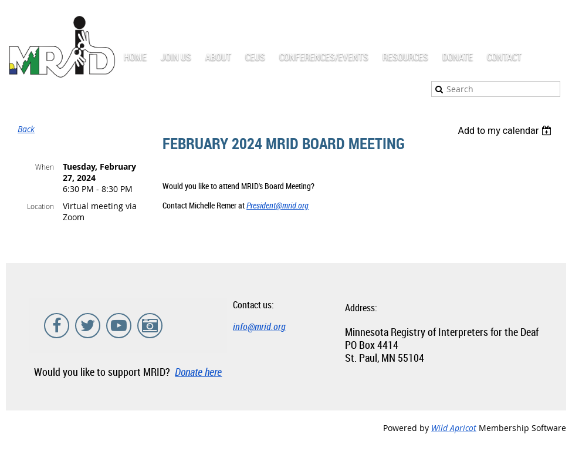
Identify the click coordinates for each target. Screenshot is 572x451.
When (44, 166)
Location (40, 206)
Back (26, 128)
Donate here (198, 372)
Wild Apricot (453, 427)
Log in (554, 17)
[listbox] (506, 130)
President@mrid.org (277, 205)
